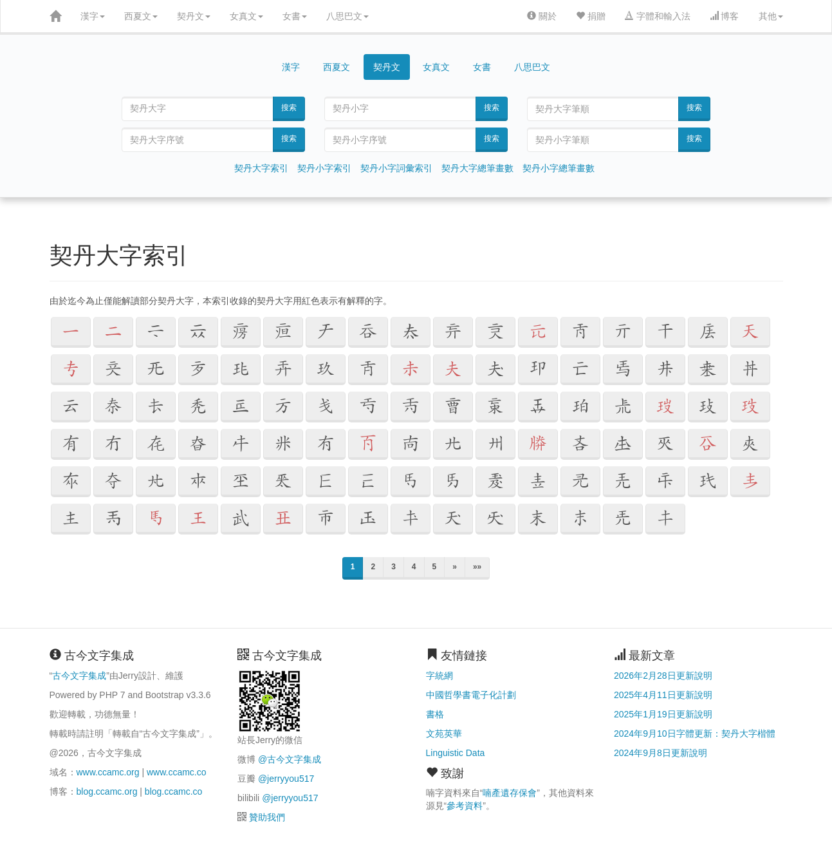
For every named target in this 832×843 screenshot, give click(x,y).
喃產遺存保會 (510, 793)
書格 (435, 714)
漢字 (92, 16)
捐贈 (591, 16)
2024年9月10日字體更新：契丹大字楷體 (694, 733)
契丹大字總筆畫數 (477, 168)
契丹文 (193, 16)
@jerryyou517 (286, 778)
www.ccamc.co (177, 772)
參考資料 (465, 805)
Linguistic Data (455, 753)
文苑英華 (444, 733)
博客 (724, 16)
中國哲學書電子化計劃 (471, 695)
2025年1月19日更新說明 (663, 714)
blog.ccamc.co (173, 791)
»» (477, 566)
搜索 (289, 107)
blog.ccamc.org (107, 791)
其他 (771, 16)
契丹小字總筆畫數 (558, 168)
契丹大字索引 (261, 168)
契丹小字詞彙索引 (396, 168)
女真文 (246, 16)
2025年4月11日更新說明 (663, 695)
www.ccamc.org (108, 772)
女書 (294, 16)
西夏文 (141, 16)
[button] (71, 332)
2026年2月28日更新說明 (663, 675)
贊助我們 (267, 817)
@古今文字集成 (289, 759)
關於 (542, 16)
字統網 (439, 675)
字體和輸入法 (657, 16)
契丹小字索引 (324, 168)
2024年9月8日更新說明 (660, 753)
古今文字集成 (79, 675)
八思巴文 (347, 16)
